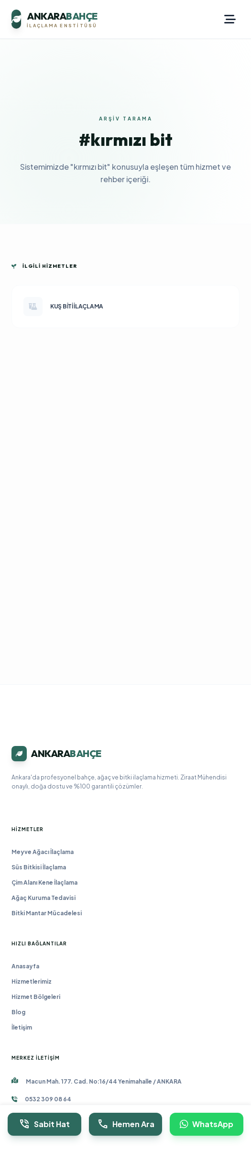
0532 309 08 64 (48, 1099)
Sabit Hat (44, 1124)
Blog (18, 1012)
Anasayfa (25, 966)
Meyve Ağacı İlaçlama (42, 851)
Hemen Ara (125, 1124)
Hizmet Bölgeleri (35, 996)
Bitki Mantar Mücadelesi (46, 913)
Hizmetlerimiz (31, 981)
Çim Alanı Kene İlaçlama (44, 882)
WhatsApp (206, 1124)
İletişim (21, 1027)
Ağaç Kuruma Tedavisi (43, 897)
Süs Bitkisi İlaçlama (38, 867)
